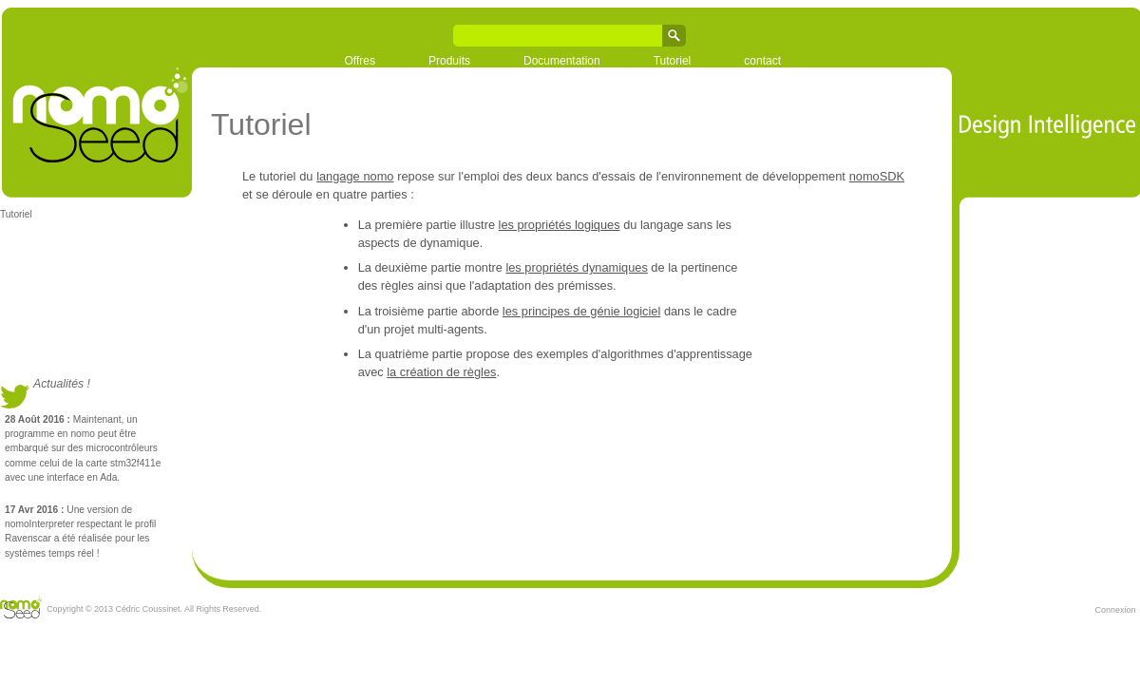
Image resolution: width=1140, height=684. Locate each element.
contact (762, 60)
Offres (360, 60)
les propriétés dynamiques (576, 267)
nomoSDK (876, 176)
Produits (449, 60)
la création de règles (441, 372)
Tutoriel (673, 60)
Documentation (561, 60)
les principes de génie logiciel (581, 311)
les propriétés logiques (559, 225)
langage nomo (354, 176)
